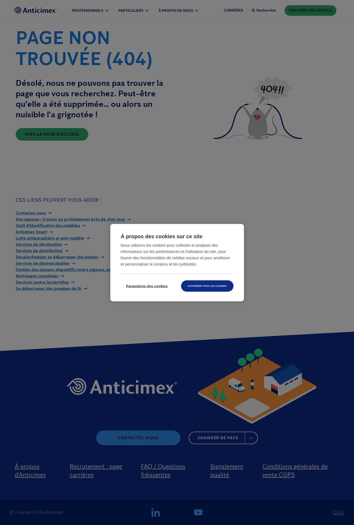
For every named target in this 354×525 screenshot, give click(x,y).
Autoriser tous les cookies (207, 285)
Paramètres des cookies (147, 286)
